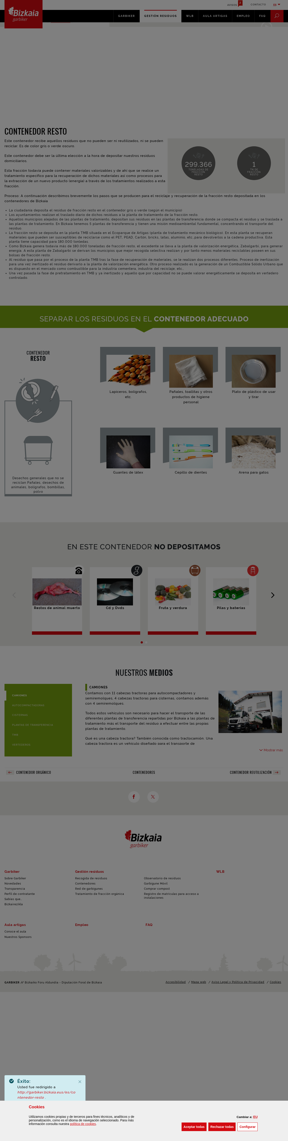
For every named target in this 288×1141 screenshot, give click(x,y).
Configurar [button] (248, 1126)
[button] (255, 1117)
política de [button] (83, 1124)
